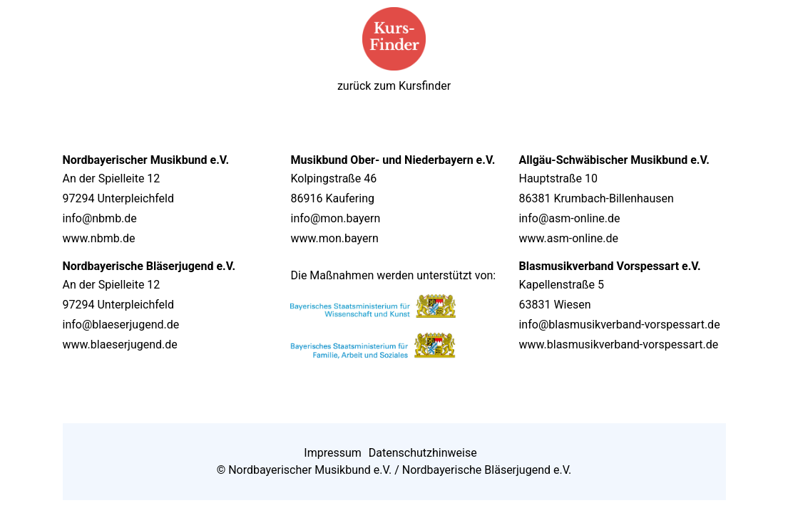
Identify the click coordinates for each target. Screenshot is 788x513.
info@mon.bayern (335, 218)
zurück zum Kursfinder (394, 86)
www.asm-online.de (568, 238)
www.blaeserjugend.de (120, 344)
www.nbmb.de (99, 238)
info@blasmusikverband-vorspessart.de (619, 324)
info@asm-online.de (569, 218)
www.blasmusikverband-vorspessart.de (618, 344)
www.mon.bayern (334, 238)
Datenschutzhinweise (423, 453)
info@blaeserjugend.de (121, 324)
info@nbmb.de (100, 218)
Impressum (333, 453)
